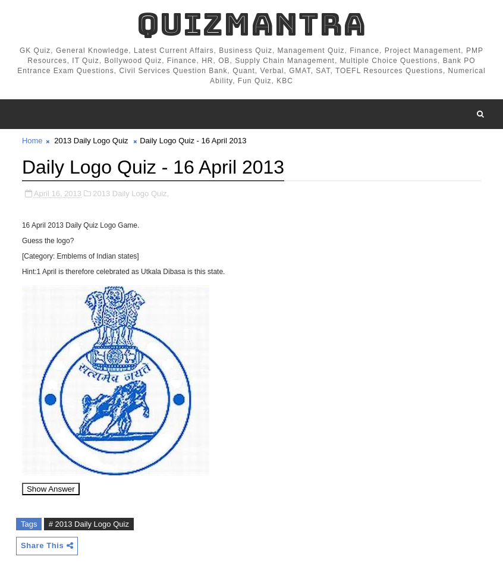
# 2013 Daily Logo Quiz (89, 524)
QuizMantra (251, 24)
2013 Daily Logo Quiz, (131, 193)
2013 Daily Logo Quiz (91, 140)
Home (32, 140)
